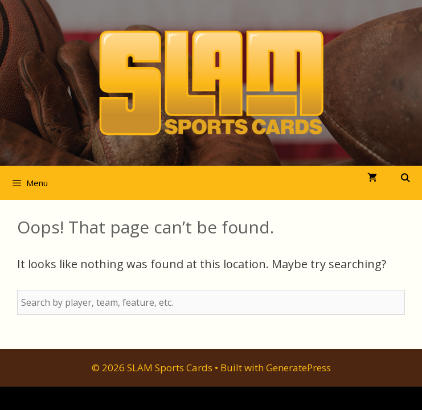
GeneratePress (298, 367)
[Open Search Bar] (405, 178)
